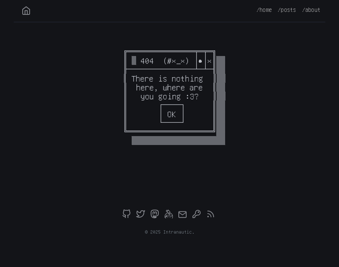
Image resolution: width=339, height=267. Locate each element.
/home (264, 9)
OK (171, 113)
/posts (287, 9)
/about (311, 9)
